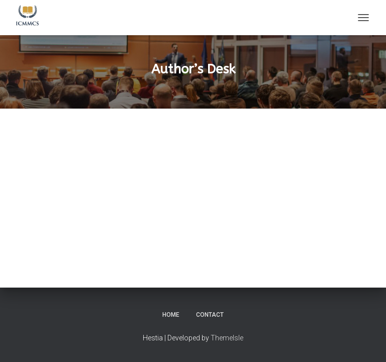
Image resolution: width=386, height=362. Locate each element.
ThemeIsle (227, 338)
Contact (210, 314)
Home (170, 314)
